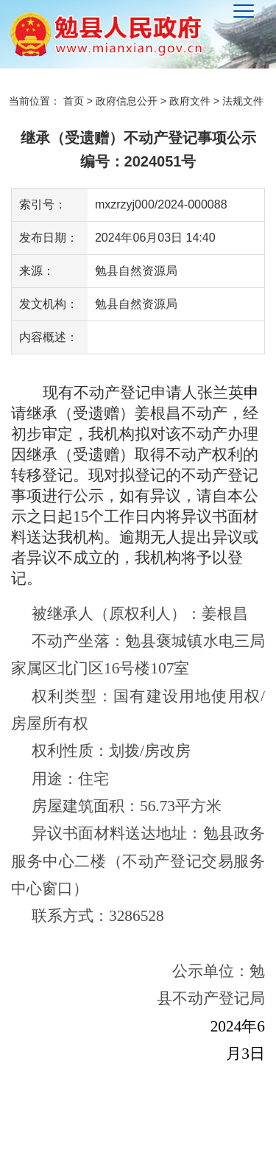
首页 (73, 101)
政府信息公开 (127, 101)
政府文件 (189, 101)
